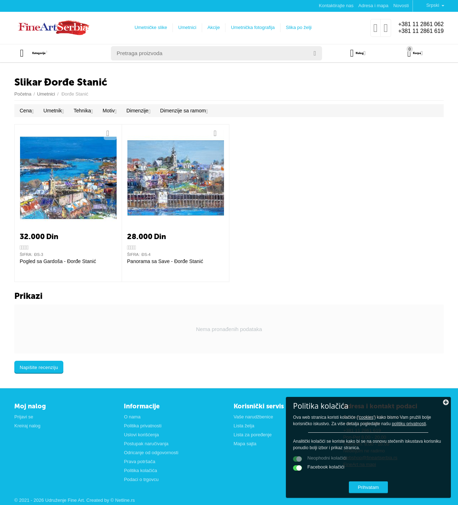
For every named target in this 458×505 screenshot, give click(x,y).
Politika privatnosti (142, 425)
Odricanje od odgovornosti (151, 452)
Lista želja (244, 425)
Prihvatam (402, 483)
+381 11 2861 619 (417, 31)
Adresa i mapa (374, 5)
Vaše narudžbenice (253, 416)
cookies (374, 400)
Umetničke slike (147, 27)
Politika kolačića (140, 470)
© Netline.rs (123, 500)
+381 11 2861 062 (417, 24)
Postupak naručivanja (146, 443)
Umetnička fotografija (249, 27)
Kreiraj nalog (27, 425)
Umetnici (184, 27)
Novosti (401, 5)
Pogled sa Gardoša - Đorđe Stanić (58, 261)
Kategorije (48, 53)
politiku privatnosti (413, 413)
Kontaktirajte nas (336, 5)
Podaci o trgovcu (141, 479)
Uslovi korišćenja (141, 434)
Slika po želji (295, 27)
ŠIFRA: (26, 254)
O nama (132, 416)
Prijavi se (23, 416)
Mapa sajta (245, 443)
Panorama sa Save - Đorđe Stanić (165, 261)
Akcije (210, 27)
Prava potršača (139, 461)
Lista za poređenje (253, 434)
